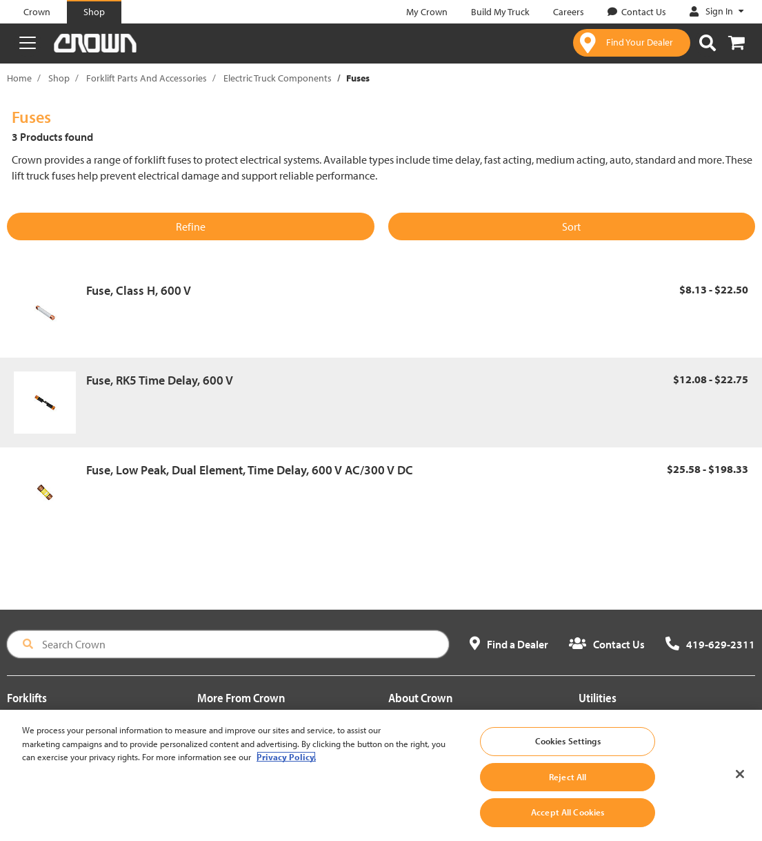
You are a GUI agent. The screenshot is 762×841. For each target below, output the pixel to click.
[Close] (740, 791)
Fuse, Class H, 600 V (138, 290)
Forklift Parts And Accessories (146, 78)
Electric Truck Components (277, 78)
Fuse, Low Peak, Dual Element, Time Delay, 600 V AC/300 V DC (249, 470)
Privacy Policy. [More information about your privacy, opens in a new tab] (286, 774)
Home (19, 78)
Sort (571, 226)
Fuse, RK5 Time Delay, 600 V (159, 380)
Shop (59, 78)
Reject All (567, 793)
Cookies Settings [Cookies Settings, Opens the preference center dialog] (568, 758)
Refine (190, 226)
